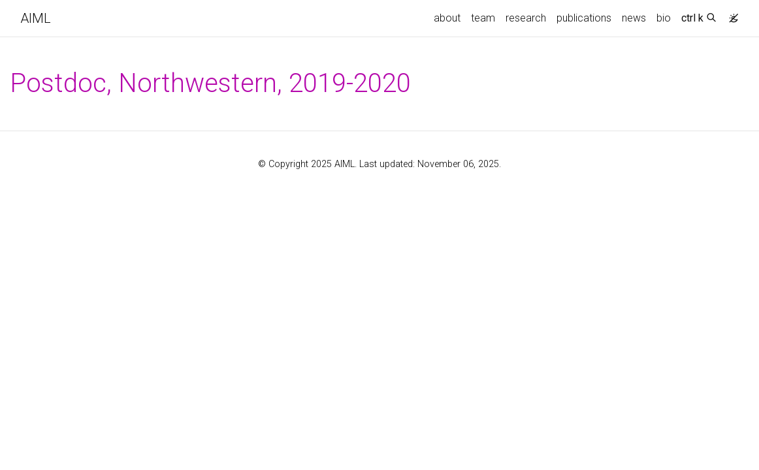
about (447, 18)
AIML (35, 18)
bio (663, 18)
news (634, 18)
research (526, 18)
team (483, 18)
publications (584, 18)
